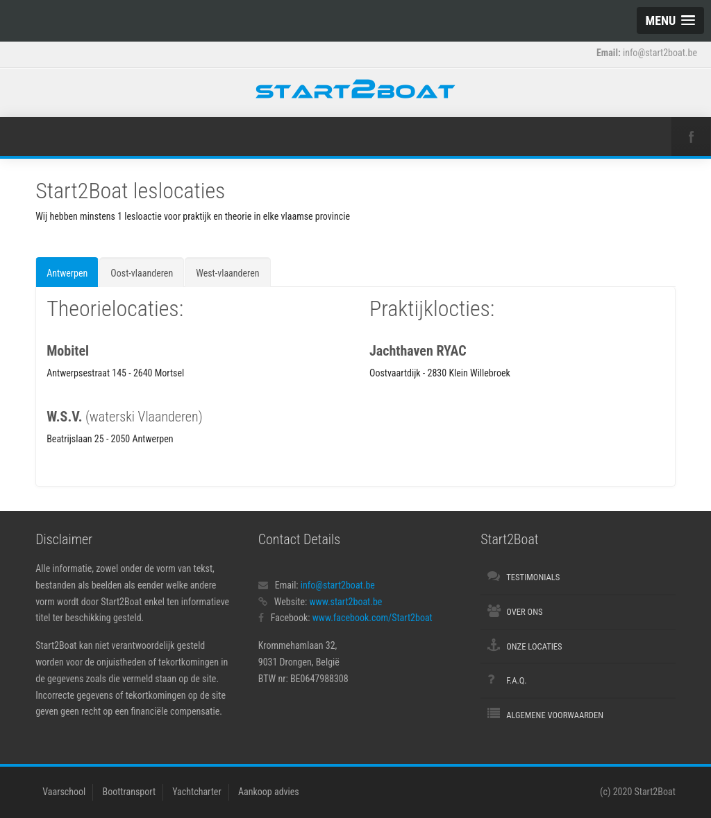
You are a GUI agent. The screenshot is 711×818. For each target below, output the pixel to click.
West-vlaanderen (227, 273)
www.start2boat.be (345, 601)
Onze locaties (534, 646)
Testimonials (533, 577)
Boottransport (129, 791)
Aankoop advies (268, 791)
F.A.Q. (516, 680)
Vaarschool (63, 791)
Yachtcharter (196, 791)
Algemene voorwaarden (554, 715)
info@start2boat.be (338, 585)
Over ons (524, 612)
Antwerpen (67, 273)
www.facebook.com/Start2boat (372, 617)
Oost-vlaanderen (141, 273)
